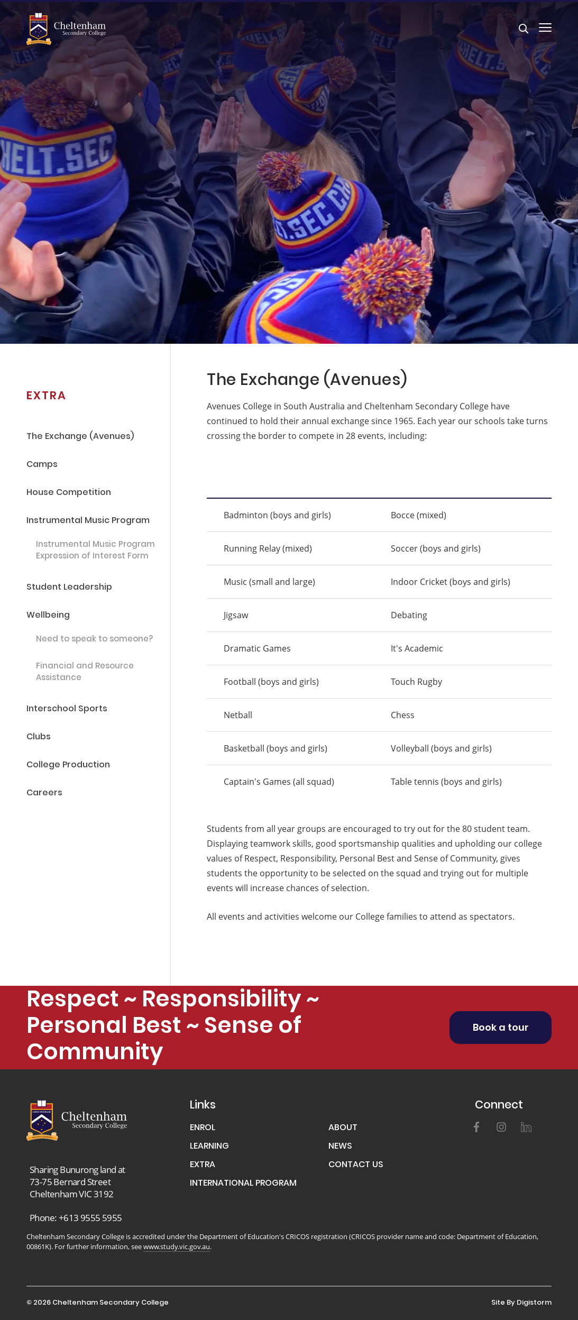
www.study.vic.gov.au (176, 1246)
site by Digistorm (521, 1303)
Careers (44, 793)
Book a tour (501, 1028)
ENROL (202, 1128)
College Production (68, 765)
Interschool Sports (66, 709)
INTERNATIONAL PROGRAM (243, 1183)
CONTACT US (355, 1165)
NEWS (340, 1146)
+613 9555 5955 (90, 1218)
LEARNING (209, 1146)
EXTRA (202, 1165)
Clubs (38, 737)
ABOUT (342, 1128)
